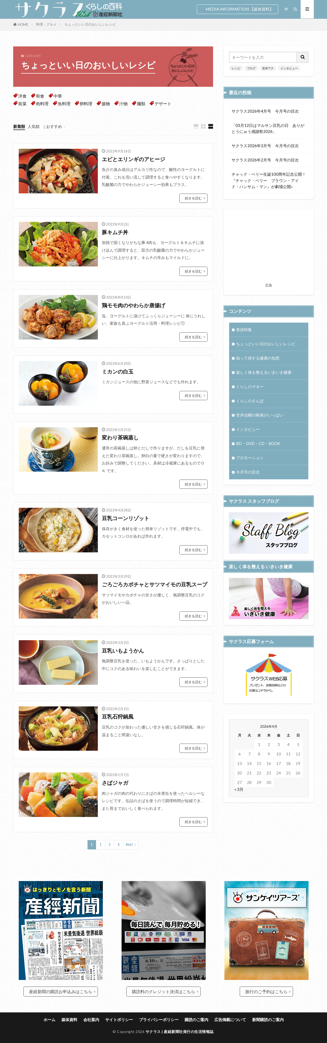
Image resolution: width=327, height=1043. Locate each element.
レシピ (236, 68)
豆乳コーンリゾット (125, 518)
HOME (23, 24)
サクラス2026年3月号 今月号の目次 (265, 145)
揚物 (106, 103)
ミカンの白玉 (117, 371)
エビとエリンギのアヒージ (133, 159)
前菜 (22, 103)
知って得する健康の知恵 (258, 358)
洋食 (22, 95)
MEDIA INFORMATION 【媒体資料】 (239, 9)
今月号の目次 (248, 472)
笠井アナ (268, 68)
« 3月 (238, 798)
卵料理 (86, 103)
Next (129, 845)
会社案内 (91, 1019)
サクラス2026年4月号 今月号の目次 (265, 111)
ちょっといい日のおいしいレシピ (90, 24)
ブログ (251, 68)
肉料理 (42, 103)
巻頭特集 (244, 329)
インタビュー (289, 68)
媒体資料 (69, 1019)
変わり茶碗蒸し (120, 437)
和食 (40, 95)
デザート (163, 103)
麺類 (141, 103)
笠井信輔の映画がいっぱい (259, 415)
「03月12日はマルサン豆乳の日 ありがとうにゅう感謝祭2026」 (268, 128)
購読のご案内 (196, 1019)
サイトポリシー (119, 1019)
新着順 (19, 126)
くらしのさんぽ (250, 400)
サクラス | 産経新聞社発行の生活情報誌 (180, 1031)
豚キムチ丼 (115, 232)
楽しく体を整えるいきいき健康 (263, 372)
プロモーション (250, 458)
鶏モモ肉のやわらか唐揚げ (133, 305)
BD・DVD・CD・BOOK (258, 443)
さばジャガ (115, 782)
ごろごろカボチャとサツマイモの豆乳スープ (154, 584)
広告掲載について (230, 1019)
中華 (58, 95)
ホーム (49, 1019)
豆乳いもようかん (123, 650)
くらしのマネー (250, 386)
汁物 (123, 103)
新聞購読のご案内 (268, 1019)
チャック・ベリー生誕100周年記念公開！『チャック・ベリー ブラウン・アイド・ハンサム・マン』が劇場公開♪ (269, 180)
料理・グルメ (46, 24)
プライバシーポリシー (159, 1019)
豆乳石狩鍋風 (117, 716)
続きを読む (193, 198)
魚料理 (64, 103)
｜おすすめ (52, 126)
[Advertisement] (269, 248)
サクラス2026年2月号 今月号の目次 (265, 159)
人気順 (34, 126)
